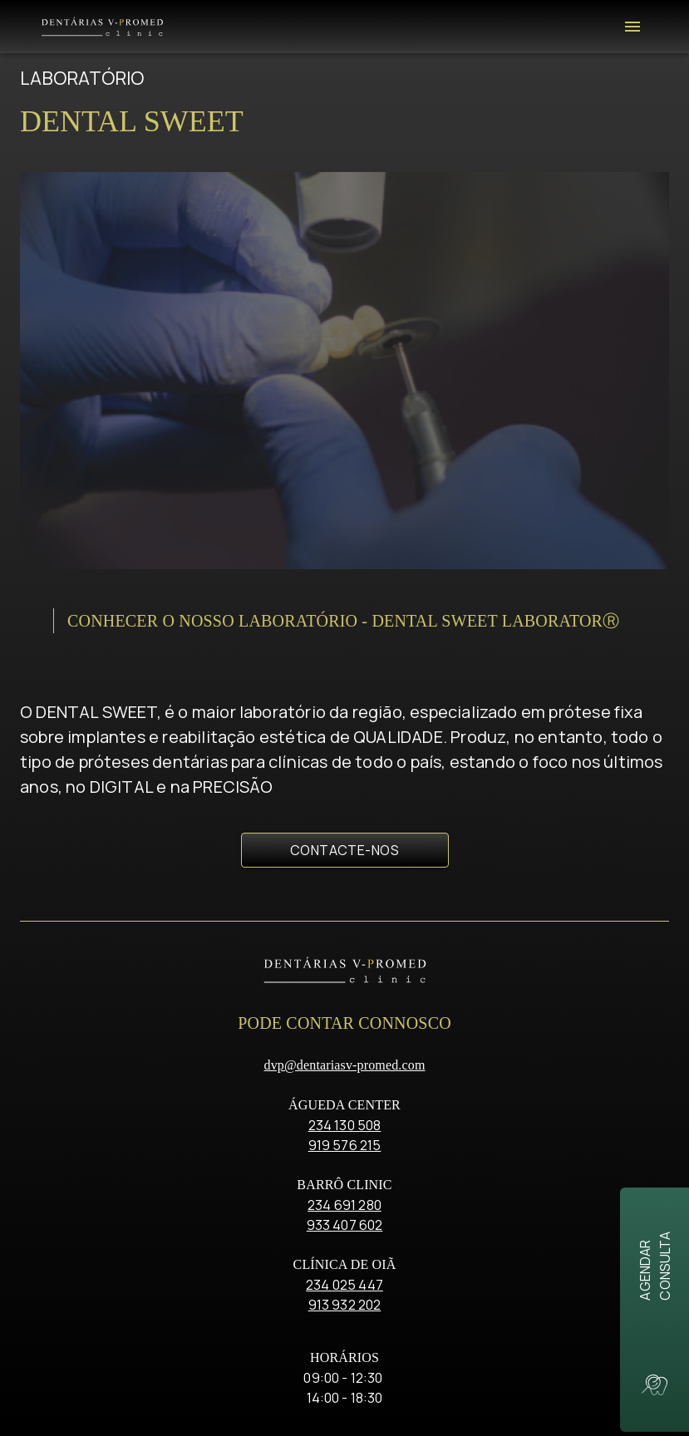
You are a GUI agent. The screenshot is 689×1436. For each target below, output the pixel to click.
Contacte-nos (345, 598)
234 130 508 (344, 872)
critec (384, 1393)
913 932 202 (344, 1052)
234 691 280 (344, 952)
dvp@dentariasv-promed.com (345, 812)
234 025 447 (344, 1032)
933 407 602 (345, 972)
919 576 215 (344, 892)
